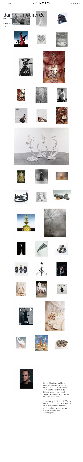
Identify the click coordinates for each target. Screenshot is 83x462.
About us (75, 4)
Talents (7, 4)
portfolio (8, 23)
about (6, 26)
